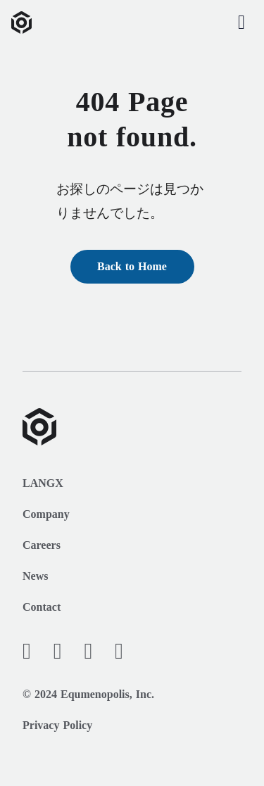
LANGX (43, 483)
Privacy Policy (57, 725)
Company (46, 514)
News (35, 576)
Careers (42, 545)
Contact (42, 607)
